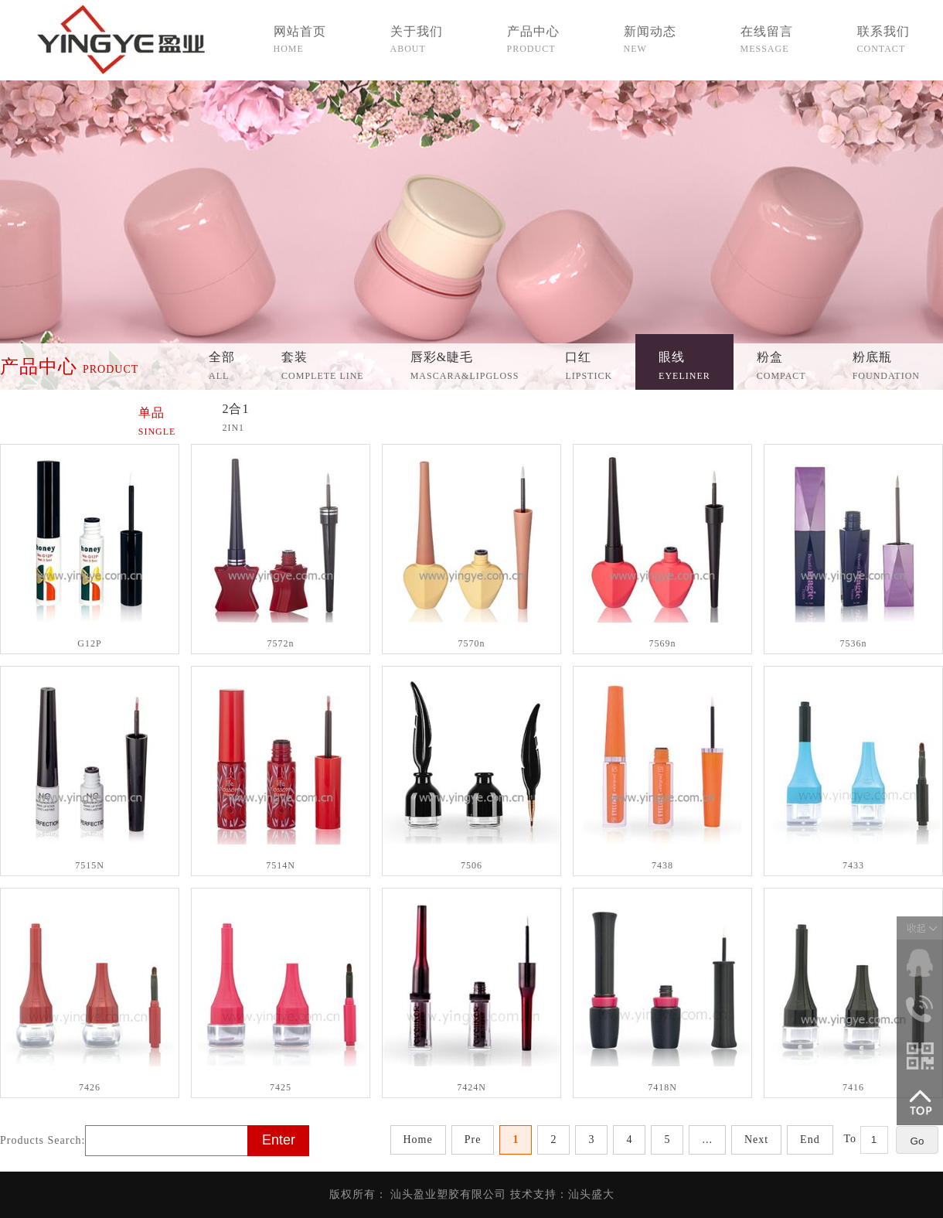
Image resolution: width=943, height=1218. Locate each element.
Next (756, 1139)
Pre (473, 1139)
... (707, 1139)
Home (418, 1139)
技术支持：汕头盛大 (562, 1194)
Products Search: (42, 1140)
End (810, 1139)
